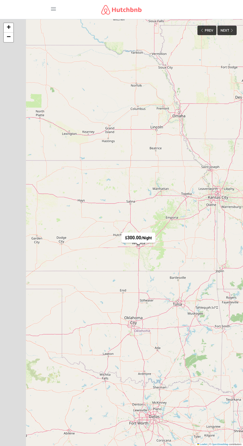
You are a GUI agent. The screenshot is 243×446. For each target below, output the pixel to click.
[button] (8, 28)
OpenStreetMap (220, 444)
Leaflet (202, 444)
